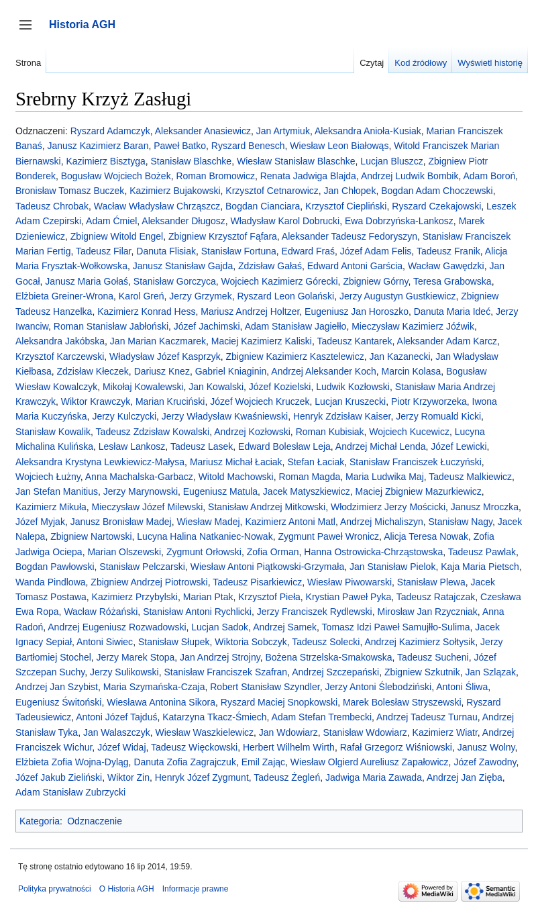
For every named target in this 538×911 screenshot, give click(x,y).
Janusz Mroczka (485, 506)
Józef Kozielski (280, 386)
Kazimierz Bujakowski (174, 190)
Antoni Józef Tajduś (116, 717)
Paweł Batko (180, 145)
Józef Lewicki (458, 446)
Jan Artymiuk (283, 131)
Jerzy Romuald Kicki (438, 416)
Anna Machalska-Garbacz (139, 476)
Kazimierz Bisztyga (105, 161)
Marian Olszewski (124, 551)
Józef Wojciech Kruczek (259, 401)
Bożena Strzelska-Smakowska (328, 657)
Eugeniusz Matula (220, 491)
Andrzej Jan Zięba (464, 777)
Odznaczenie (94, 821)
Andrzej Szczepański (335, 672)
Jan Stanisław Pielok (392, 566)
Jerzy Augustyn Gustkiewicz (397, 296)
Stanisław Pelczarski (142, 566)
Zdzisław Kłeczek (92, 371)
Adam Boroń (489, 176)
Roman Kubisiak (330, 431)
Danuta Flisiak (166, 251)
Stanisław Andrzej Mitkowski (266, 506)
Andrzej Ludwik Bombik (410, 176)
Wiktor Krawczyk (95, 401)
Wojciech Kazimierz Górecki (279, 281)
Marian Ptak (208, 596)
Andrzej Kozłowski (252, 431)
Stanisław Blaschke (191, 161)
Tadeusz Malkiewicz (470, 476)
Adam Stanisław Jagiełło (296, 326)
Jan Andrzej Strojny (220, 657)
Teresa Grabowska (452, 281)
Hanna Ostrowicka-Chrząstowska (373, 551)
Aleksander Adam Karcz (447, 341)
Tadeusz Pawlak (482, 551)
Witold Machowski (236, 476)
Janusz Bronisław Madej (121, 521)
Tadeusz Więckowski (194, 747)
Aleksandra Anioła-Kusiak (368, 131)
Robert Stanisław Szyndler (264, 686)
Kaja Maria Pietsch (480, 566)
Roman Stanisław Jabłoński (111, 326)
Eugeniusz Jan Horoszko (357, 311)
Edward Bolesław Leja (284, 446)
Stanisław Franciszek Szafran (226, 672)
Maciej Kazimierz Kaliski (261, 341)
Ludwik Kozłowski (353, 386)
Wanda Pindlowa (50, 582)
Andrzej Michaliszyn (381, 521)
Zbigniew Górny (375, 281)
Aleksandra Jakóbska (60, 341)
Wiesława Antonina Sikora (161, 702)
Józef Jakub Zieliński (58, 777)
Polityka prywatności (54, 889)
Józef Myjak (40, 521)
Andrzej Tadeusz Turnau (427, 717)
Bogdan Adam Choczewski (437, 190)
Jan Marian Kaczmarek (158, 341)
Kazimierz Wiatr (445, 732)
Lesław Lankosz (132, 446)
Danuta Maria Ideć (452, 311)
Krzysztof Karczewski (59, 356)
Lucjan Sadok (219, 627)
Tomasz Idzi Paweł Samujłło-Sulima (396, 627)
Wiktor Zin (128, 777)
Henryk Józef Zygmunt (202, 777)
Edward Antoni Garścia (354, 265)
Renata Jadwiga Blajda (308, 176)
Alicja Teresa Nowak (426, 536)
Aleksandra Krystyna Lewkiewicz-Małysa (99, 462)
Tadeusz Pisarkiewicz (257, 582)
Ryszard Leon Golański (285, 296)
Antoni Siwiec (104, 641)
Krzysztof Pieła (269, 596)
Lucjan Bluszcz (391, 161)
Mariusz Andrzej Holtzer (250, 311)
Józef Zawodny (484, 762)
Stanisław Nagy (460, 521)
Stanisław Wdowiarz (365, 732)
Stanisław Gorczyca (174, 281)
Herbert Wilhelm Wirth (289, 747)
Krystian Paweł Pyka (349, 596)
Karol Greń (141, 296)
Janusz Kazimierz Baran (97, 145)
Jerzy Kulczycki (124, 416)
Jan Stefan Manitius (56, 491)
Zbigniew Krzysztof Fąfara (222, 236)
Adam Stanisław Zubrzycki (70, 792)
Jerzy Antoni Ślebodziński (378, 686)
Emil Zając (263, 762)
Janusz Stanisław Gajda (183, 265)
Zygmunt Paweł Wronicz (328, 536)
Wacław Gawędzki (446, 265)
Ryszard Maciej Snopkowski (279, 702)
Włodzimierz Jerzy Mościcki (388, 506)
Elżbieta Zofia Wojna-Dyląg (72, 762)
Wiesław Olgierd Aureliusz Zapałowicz (369, 762)
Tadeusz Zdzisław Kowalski (153, 431)
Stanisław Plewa (431, 582)
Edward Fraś (308, 251)
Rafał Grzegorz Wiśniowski (396, 747)
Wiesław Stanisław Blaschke (296, 161)
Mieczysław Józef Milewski (147, 506)
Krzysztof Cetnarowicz (271, 190)
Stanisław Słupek (174, 641)
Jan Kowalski (216, 386)
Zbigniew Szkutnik (422, 672)
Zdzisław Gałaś (270, 265)
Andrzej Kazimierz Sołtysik (419, 641)
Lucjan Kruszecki (350, 401)
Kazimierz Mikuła (51, 506)
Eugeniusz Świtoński (58, 702)
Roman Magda (309, 476)
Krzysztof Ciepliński (345, 206)
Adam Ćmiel (111, 220)
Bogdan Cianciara (262, 206)
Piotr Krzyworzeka (429, 401)
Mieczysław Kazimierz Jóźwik (413, 326)
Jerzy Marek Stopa (136, 657)
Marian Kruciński (170, 401)
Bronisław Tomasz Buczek (69, 190)
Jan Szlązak (491, 672)
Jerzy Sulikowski (124, 672)
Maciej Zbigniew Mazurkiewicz (419, 491)
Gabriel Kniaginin (231, 371)
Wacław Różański (101, 611)
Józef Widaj (121, 747)
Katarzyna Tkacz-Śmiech (214, 717)
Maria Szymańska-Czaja (154, 686)
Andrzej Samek (285, 627)
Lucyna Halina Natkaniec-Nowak (204, 536)
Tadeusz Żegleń (287, 777)
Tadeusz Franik (448, 251)
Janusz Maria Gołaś (86, 281)
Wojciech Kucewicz (409, 431)
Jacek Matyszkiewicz (306, 491)
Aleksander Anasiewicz (203, 131)
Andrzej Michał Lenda (380, 446)
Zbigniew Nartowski (90, 536)
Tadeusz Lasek (201, 446)
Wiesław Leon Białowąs (339, 145)
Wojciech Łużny (47, 476)
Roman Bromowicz (215, 176)
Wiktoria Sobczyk (250, 641)
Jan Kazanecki (400, 356)
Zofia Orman (273, 551)
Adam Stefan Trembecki (322, 717)
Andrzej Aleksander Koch (323, 371)
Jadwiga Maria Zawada (373, 777)
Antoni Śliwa (462, 686)
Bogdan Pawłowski (55, 566)
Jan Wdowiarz (288, 732)
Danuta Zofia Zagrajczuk (184, 762)
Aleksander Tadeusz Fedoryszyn (349, 236)
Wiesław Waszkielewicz (205, 732)
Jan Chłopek (350, 190)
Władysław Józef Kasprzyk (165, 356)
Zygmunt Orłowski (203, 551)
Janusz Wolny (486, 747)
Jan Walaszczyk (116, 732)
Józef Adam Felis (376, 251)
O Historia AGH (126, 889)
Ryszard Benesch (248, 145)
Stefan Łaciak (315, 462)
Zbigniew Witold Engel (117, 236)
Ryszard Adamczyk (110, 131)
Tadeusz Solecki (326, 641)
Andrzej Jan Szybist (56, 686)
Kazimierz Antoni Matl (290, 521)
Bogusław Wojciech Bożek (116, 176)
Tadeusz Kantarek (354, 341)
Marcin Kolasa (411, 371)
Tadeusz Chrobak (52, 206)
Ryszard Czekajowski (436, 206)
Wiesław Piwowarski (349, 582)
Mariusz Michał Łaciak (236, 462)
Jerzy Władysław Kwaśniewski (225, 416)
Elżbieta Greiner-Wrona (64, 296)
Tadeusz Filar (103, 251)
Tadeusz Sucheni (433, 657)
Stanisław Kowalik (53, 431)
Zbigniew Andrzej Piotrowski (149, 582)
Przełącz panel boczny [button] (30, 31)
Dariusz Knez (162, 371)
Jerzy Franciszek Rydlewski (314, 611)
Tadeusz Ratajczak (436, 596)
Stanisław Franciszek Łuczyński (415, 462)
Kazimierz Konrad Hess (146, 311)
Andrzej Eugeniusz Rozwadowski (117, 627)
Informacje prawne (195, 889)
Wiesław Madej (207, 521)
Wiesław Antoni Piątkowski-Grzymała (268, 566)
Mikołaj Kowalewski (143, 386)
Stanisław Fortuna (238, 251)
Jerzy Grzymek (200, 296)
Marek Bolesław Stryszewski (402, 702)
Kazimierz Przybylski (135, 596)
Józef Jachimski (207, 326)
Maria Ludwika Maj (384, 476)
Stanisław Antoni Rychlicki (197, 611)
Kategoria (39, 821)
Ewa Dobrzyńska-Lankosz (399, 220)
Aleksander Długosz (183, 220)
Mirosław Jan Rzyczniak (427, 611)
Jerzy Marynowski (140, 491)
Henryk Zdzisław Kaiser (342, 416)
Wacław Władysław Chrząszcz (157, 206)
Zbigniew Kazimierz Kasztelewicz (295, 356)
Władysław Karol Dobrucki (285, 220)
